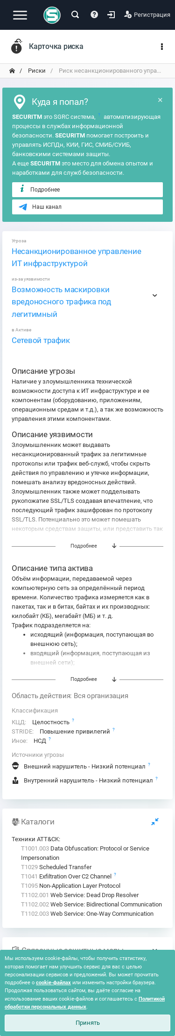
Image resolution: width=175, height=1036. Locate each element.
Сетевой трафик (41, 340)
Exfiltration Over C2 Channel (67, 876)
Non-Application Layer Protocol (70, 885)
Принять (88, 1022)
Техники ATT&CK (35, 839)
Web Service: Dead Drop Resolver (80, 895)
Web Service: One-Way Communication (87, 913)
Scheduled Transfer (56, 867)
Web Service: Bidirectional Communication (91, 904)
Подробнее (39, 189)
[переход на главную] (12, 71)
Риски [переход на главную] (36, 70)
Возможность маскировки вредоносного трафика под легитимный (61, 301)
